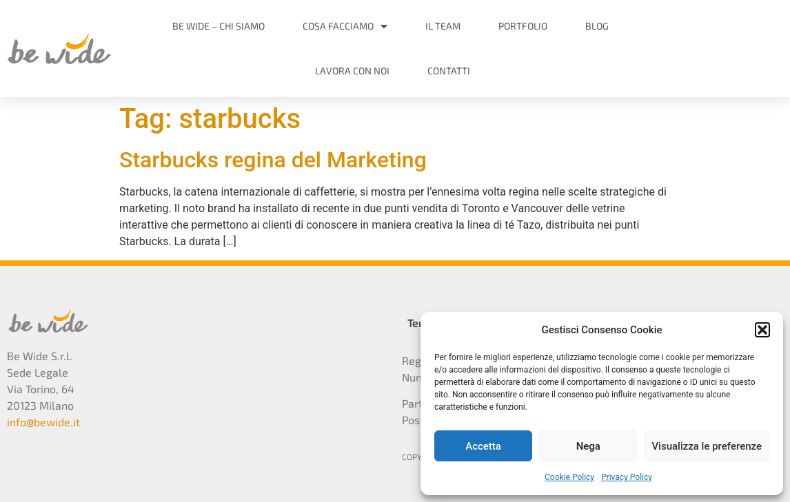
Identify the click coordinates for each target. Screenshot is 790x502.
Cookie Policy (569, 477)
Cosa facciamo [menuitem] (345, 26)
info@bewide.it (43, 421)
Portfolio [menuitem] (522, 26)
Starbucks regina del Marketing (273, 160)
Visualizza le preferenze (706, 446)
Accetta (483, 446)
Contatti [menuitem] (448, 70)
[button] (762, 330)
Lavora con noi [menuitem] (352, 70)
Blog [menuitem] (597, 26)
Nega (588, 446)
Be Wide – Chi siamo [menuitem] (218, 26)
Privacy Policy (626, 477)
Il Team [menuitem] (442, 26)
